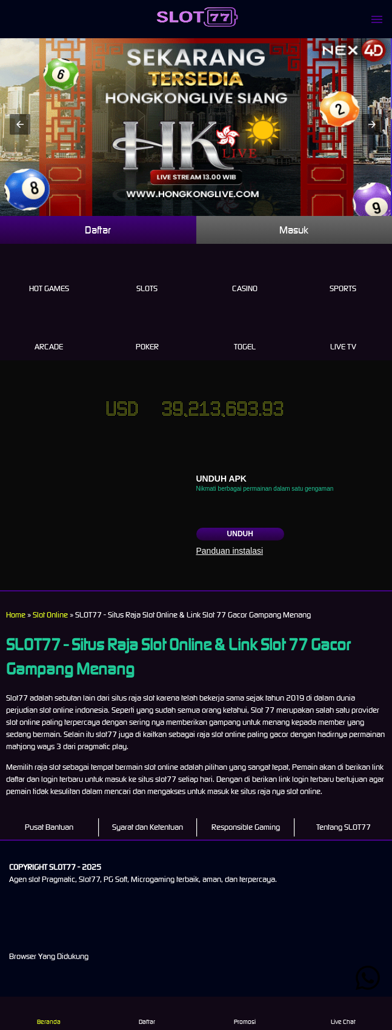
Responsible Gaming (245, 827)
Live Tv (343, 333)
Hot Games (49, 275)
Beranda (48, 1013)
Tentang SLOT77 (343, 827)
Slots (147, 275)
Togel (245, 333)
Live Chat (342, 1013)
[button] (20, 124)
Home (15, 615)
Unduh (240, 534)
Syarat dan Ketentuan (147, 827)
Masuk (293, 230)
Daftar (98, 230)
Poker (147, 333)
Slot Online (50, 615)
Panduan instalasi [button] (230, 551)
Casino (245, 275)
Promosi (245, 1013)
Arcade (49, 333)
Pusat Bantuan (49, 827)
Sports (343, 275)
